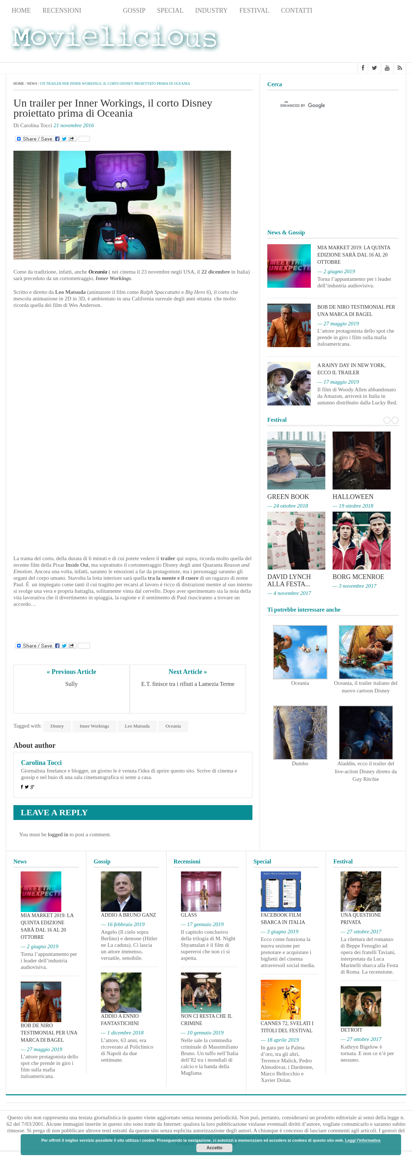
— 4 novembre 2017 (289, 593)
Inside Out (76, 565)
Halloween (353, 496)
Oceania (97, 272)
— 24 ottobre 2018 (287, 506)
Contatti (297, 10)
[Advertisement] (348, 40)
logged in (58, 834)
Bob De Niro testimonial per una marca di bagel (49, 1033)
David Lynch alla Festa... (289, 580)
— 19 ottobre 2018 (353, 506)
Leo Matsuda (137, 726)
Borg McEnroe (358, 576)
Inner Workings (94, 726)
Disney (57, 726)
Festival (254, 10)
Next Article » (188, 672)
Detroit (351, 1030)
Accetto (214, 1147)
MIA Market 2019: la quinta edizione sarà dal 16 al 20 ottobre (353, 255)
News (102, 10)
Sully (71, 684)
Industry (211, 10)
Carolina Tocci (41, 762)
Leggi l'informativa (362, 1140)
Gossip (134, 10)
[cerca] (326, 105)
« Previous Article (71, 672)
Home (21, 10)
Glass (189, 915)
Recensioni (61, 10)
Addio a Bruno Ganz (128, 915)
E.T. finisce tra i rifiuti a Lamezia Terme (187, 684)
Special (170, 10)
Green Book (288, 496)
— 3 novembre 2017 (354, 586)
